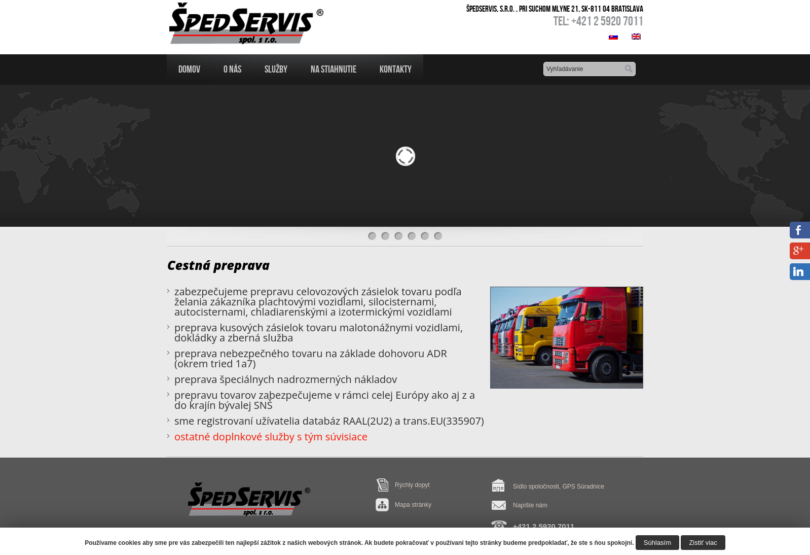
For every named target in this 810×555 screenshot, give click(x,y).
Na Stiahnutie (333, 69)
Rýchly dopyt (412, 485)
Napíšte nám (530, 505)
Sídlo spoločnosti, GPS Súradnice (558, 486)
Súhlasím (657, 542)
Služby (276, 69)
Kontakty (396, 69)
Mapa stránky (413, 504)
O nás (232, 69)
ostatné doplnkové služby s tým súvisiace (270, 436)
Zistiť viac (703, 542)
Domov (189, 69)
